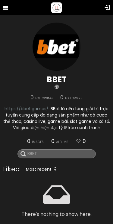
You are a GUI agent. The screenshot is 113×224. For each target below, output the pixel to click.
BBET (57, 79)
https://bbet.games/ (27, 109)
